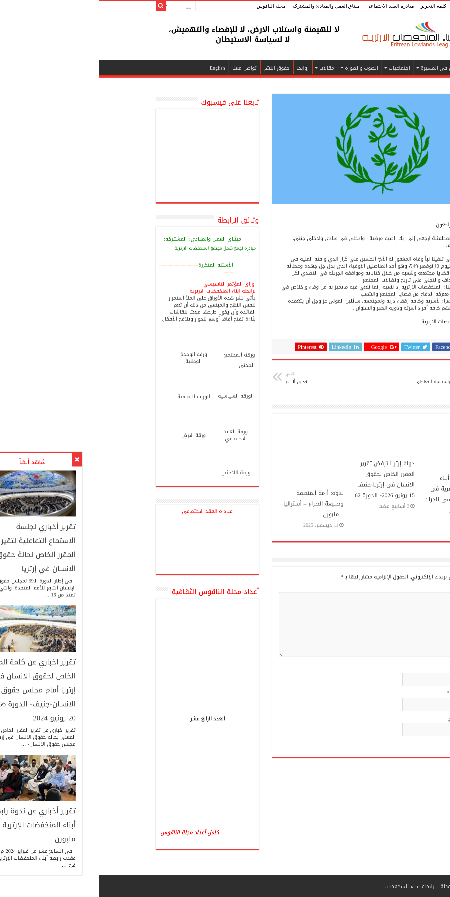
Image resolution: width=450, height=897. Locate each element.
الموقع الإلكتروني (367, 718)
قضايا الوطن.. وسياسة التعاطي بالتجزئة (346, 382)
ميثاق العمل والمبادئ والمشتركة (227, 6)
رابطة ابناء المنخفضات (310, 886)
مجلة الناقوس (172, 6)
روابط (204, 68)
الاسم (378, 668)
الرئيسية (381, 68)
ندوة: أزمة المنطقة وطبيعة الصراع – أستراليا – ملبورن (214, 503)
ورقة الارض (94, 435)
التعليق (377, 588)
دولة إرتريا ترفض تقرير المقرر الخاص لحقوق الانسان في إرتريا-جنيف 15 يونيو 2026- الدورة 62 (286, 479)
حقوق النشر (178, 68)
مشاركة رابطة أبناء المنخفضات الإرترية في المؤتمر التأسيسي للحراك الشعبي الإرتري (356, 493)
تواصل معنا (145, 68)
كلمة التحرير (334, 6)
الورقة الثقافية (94, 396)
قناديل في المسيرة (343, 68)
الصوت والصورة (262, 68)
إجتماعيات (300, 68)
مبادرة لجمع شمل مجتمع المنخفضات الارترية (116, 248)
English (118, 68)
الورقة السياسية (137, 396)
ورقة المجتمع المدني (140, 360)
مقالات (227, 68)
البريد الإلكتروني (367, 693)
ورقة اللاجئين (136, 472)
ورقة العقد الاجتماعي (137, 435)
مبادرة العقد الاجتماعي (291, 6)
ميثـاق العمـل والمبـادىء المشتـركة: (103, 239)
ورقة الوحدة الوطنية (94, 358)
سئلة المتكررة (114, 265)
